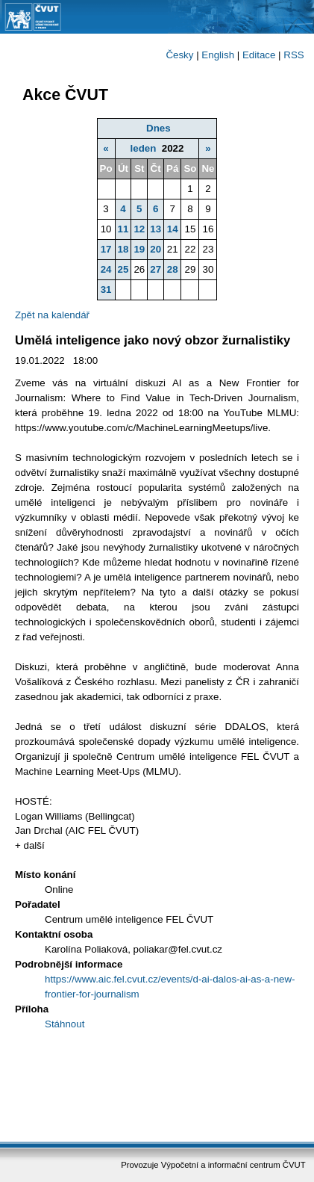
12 (139, 229)
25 (123, 269)
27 (155, 269)
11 (123, 229)
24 (106, 269)
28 (172, 269)
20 (155, 249)
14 (172, 229)
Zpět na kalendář (52, 315)
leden (144, 148)
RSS (293, 55)
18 (123, 249)
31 (106, 289)
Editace (258, 55)
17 (106, 249)
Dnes (158, 128)
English (217, 55)
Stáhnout (64, 1024)
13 (155, 229)
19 (139, 249)
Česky (179, 55)
